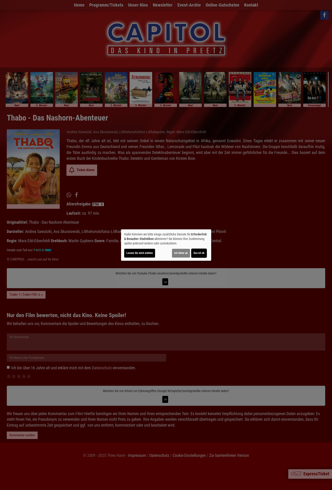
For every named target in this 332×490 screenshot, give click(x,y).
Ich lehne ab (181, 253)
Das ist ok (199, 253)
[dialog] (166, 245)
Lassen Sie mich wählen (139, 253)
